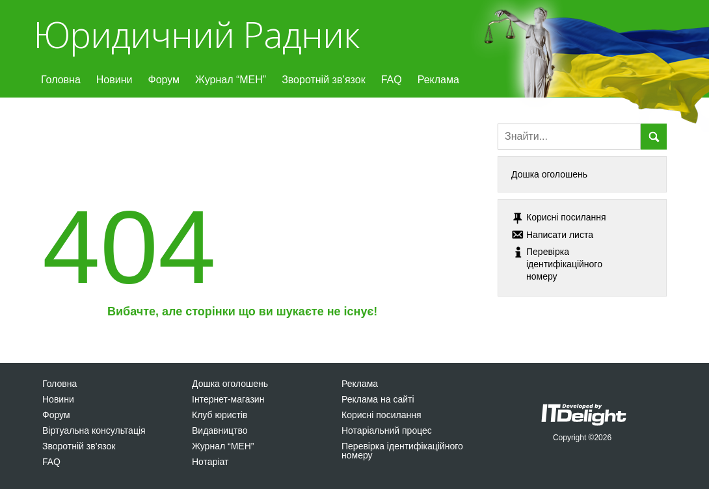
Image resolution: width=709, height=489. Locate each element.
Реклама (438, 79)
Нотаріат (210, 461)
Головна (61, 79)
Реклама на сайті (377, 399)
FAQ (391, 79)
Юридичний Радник (196, 34)
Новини (114, 79)
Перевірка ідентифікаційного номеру (402, 450)
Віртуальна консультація (94, 430)
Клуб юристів (219, 415)
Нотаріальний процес (386, 430)
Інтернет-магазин (228, 399)
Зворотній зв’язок (324, 79)
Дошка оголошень (549, 174)
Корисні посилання (381, 415)
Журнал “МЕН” (230, 79)
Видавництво (220, 430)
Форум (164, 79)
